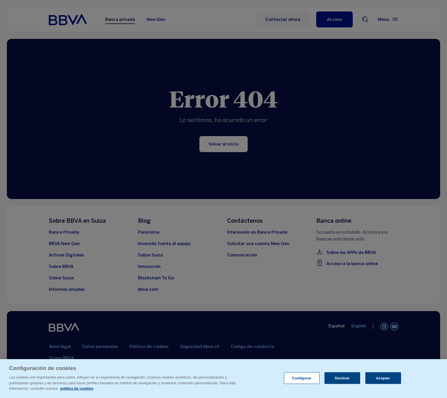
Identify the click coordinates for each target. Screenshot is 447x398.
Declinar (342, 378)
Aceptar (383, 378)
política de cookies (76, 388)
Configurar (301, 378)
